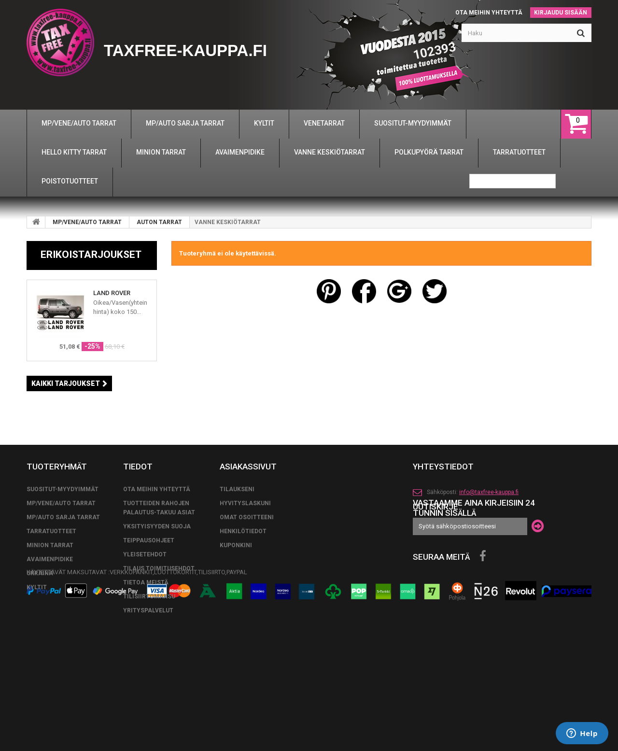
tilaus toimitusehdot (159, 637)
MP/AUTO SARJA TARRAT (63, 585)
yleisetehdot (145, 623)
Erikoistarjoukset (91, 254)
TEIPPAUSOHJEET (148, 609)
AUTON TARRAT (159, 222)
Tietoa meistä (146, 651)
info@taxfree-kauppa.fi (489, 560)
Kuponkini (236, 613)
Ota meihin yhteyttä (488, 12)
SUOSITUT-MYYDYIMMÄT (62, 557)
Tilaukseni (237, 557)
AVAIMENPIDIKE (50, 627)
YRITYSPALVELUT (148, 679)
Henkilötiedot (243, 599)
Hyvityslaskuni (245, 571)
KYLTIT (37, 655)
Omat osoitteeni (247, 585)
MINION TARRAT (50, 613)
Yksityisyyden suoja (157, 595)
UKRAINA (40, 641)
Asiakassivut (248, 535)
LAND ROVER (111, 293)
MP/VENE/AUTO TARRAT (87, 222)
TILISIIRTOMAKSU (149, 665)
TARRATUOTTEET (51, 599)
